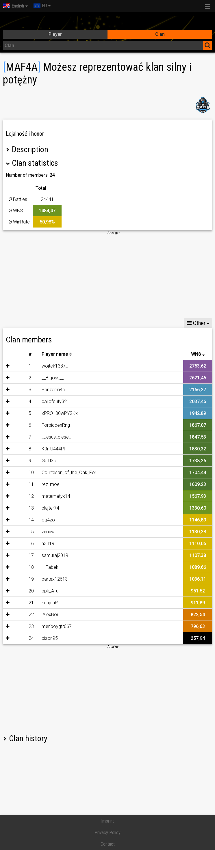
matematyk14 (45, 496)
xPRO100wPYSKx (49, 413)
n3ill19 (37, 543)
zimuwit (39, 531)
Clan (160, 34)
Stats (15, 323)
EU (40, 5)
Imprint (107, 821)
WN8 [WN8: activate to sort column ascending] (196, 354)
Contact (108, 844)
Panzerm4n (42, 389)
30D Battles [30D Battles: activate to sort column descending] (164, 354)
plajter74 (40, 508)
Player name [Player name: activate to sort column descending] (44, 354)
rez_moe (40, 484)
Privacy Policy (107, 832)
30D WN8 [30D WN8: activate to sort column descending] (133, 354)
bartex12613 (44, 579)
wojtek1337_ (44, 366)
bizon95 (39, 638)
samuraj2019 (44, 555)
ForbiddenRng (45, 425)
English (13, 6)
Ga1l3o (38, 460)
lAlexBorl (40, 614)
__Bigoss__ (42, 378)
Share (94, 323)
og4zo (38, 520)
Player (55, 34)
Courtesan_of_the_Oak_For (58, 472)
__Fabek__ (41, 567)
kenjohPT (40, 602)
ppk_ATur (40, 591)
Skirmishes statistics (54, 323)
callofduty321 (45, 401)
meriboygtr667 (46, 626)
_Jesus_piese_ (45, 437)
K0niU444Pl (42, 449)
